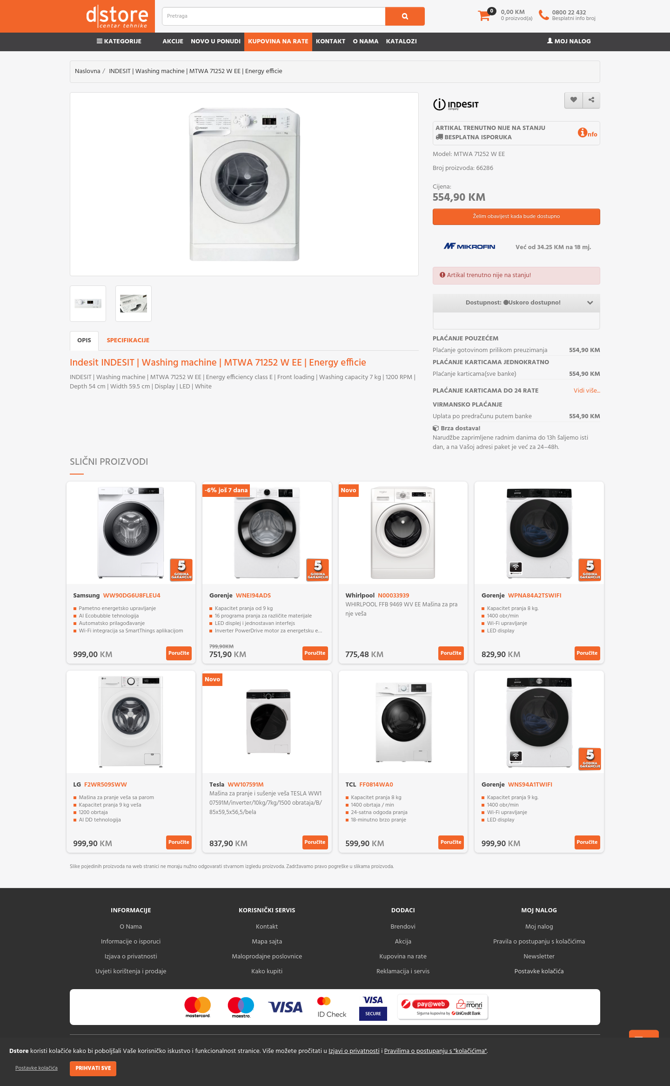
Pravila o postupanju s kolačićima (539, 942)
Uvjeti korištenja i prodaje (131, 971)
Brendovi (402, 927)
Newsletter (539, 956)
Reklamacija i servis (402, 971)
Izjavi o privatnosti (353, 1051)
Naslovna (87, 71)
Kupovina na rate (278, 41)
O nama (365, 41)
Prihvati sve (93, 1068)
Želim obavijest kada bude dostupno (516, 216)
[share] (591, 100)
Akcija (403, 942)
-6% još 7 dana (226, 490)
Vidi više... (587, 391)
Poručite (178, 653)
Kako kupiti (266, 971)
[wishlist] (573, 100)
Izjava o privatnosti (131, 956)
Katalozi (401, 41)
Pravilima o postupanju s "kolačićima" (435, 1051)
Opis (84, 340)
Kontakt (331, 41)
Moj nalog (569, 41)
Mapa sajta (267, 942)
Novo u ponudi (216, 41)
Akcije (172, 41)
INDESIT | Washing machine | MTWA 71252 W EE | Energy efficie (195, 71)
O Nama (131, 927)
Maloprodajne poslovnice (267, 956)
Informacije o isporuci (131, 942)
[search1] (405, 16)
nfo (587, 134)
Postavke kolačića (36, 1068)
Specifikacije (128, 340)
